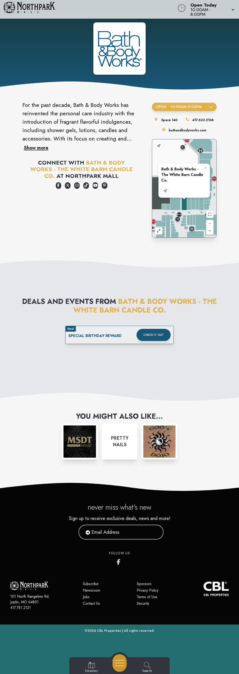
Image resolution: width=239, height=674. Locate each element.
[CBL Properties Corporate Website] (203, 589)
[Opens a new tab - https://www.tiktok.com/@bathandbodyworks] (86, 185)
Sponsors (144, 583)
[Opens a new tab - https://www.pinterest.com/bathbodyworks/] (104, 185)
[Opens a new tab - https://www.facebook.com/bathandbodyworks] (58, 185)
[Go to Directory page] (91, 667)
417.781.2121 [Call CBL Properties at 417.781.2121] (20, 607)
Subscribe (90, 583)
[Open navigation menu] (119, 663)
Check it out (153, 335)
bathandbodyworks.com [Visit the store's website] (187, 130)
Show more (36, 147)
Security (143, 603)
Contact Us (91, 603)
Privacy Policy (147, 590)
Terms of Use (147, 597)
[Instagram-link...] (79, 441)
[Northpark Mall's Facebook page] (119, 561)
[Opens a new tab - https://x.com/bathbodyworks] (67, 185)
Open (184, 106)
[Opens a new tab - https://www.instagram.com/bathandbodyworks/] (77, 185)
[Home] (90, 9)
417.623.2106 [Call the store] (203, 120)
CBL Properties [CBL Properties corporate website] (109, 630)
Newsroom (91, 590)
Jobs (86, 597)
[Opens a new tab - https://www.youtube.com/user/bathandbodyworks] (95, 185)
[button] (211, 9)
